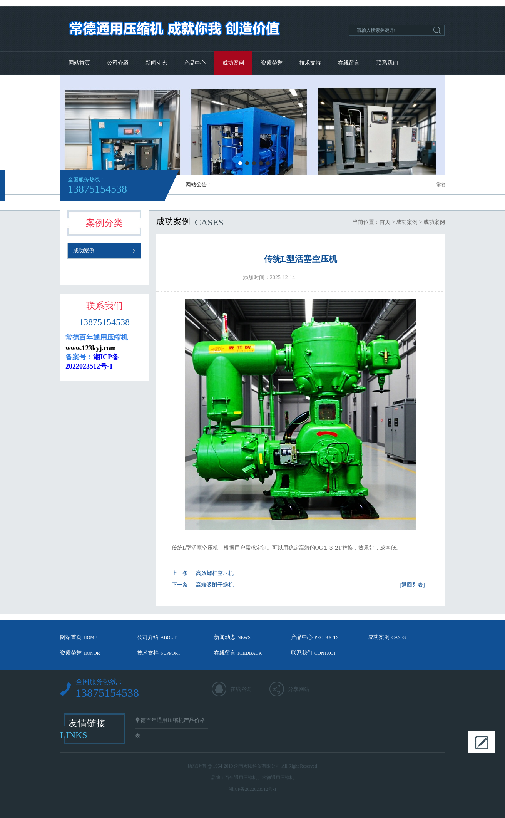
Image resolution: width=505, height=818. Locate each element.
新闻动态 (156, 63)
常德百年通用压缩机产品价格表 (170, 723)
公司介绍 (118, 63)
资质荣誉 (272, 63)
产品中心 (195, 63)
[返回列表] (412, 585)
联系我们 (387, 63)
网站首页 (79, 63)
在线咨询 (241, 689)
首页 (385, 222)
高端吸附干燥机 (215, 585)
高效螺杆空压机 (215, 573)
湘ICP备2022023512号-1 (253, 789)
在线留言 (349, 63)
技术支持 (310, 63)
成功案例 (233, 63)
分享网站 (298, 689)
